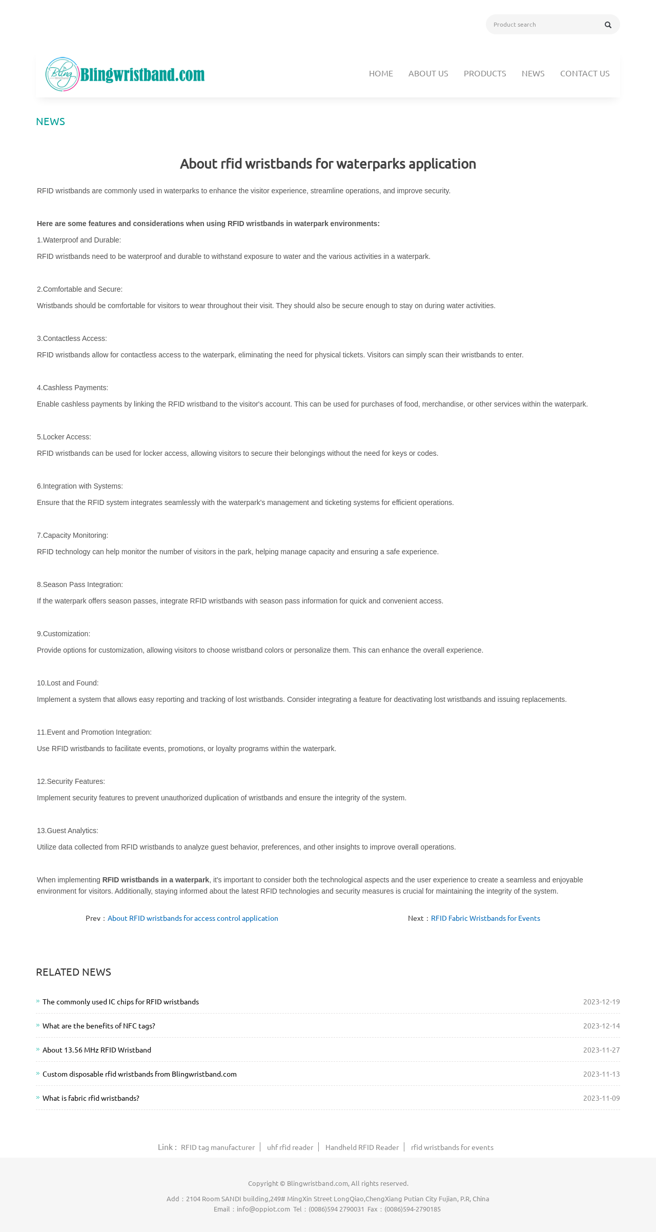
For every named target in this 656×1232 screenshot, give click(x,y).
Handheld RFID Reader (362, 1147)
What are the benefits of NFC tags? (99, 1025)
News (533, 73)
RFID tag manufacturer (218, 1147)
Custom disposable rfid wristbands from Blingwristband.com (140, 1073)
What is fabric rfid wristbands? (91, 1097)
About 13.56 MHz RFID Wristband (97, 1049)
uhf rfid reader (290, 1147)
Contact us (585, 73)
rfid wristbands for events (452, 1147)
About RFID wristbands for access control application (193, 917)
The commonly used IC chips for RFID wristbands (121, 1001)
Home (381, 73)
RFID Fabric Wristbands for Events (485, 917)
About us (428, 73)
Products (485, 73)
